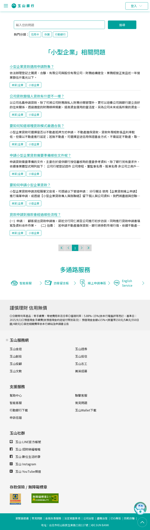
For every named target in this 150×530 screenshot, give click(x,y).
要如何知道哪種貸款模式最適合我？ (37, 125)
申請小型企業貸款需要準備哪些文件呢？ (40, 155)
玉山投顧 (16, 363)
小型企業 (34, 85)
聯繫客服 (81, 395)
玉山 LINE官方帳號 (25, 442)
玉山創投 (16, 356)
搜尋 (122, 25)
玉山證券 (81, 349)
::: (7, 339)
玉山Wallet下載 (85, 410)
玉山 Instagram (23, 464)
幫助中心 (16, 395)
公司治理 (88, 518)
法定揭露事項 (72, 518)
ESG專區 (116, 518)
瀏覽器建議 (22, 518)
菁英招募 (81, 371)
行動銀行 (60, 34)
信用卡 (35, 34)
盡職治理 (102, 518)
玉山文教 (16, 371)
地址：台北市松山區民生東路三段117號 (64, 525)
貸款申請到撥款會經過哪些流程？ (35, 214)
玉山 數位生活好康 (25, 456)
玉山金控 (16, 349)
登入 (134, 6)
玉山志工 (81, 363)
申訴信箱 (16, 417)
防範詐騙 (129, 518)
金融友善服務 (53, 518)
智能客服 (16, 402)
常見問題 (81, 402)
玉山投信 (81, 356)
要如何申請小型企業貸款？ (30, 184)
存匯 (47, 34)
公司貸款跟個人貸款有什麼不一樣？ (37, 96)
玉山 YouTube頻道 (25, 471)
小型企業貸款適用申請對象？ (32, 66)
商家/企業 (17, 85)
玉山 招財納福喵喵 (25, 449)
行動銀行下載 (19, 410)
